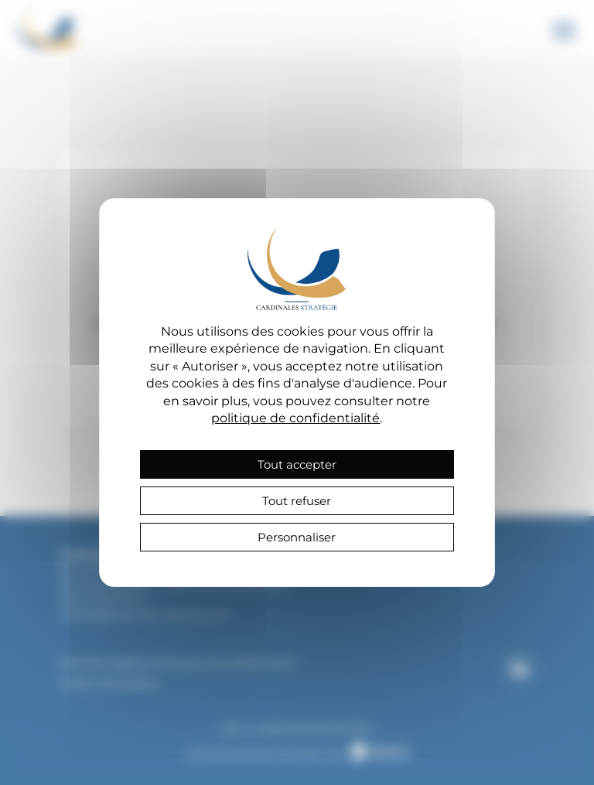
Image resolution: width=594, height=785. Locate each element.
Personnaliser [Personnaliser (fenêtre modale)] (297, 537)
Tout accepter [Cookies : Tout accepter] (297, 464)
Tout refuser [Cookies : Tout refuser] (296, 500)
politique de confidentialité (295, 418)
